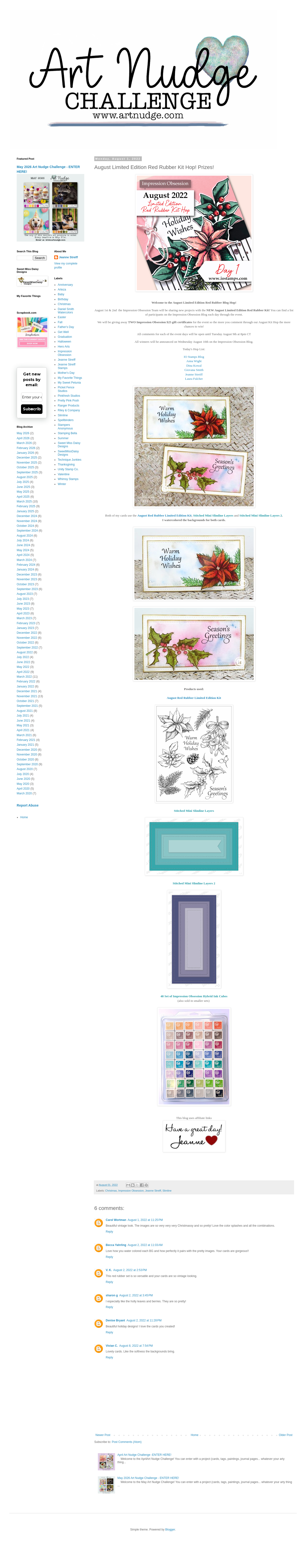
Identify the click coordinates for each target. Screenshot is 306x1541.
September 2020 (27, 764)
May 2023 (23, 608)
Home (194, 1435)
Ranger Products (68, 405)
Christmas (111, 1190)
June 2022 (23, 662)
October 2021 (25, 701)
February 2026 (26, 448)
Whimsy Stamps (68, 479)
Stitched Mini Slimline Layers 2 (260, 515)
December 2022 (27, 632)
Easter (62, 317)
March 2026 (24, 443)
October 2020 (25, 759)
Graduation (65, 336)
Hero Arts (64, 346)
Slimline (167, 1190)
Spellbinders (66, 420)
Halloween (64, 341)
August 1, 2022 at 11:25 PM (145, 1220)
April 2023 (23, 613)
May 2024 (23, 550)
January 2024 (25, 569)
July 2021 (23, 715)
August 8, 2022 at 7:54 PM (136, 1345)
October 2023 (25, 584)
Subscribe (32, 409)
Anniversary (65, 284)
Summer (63, 438)
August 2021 (25, 710)
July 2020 (23, 774)
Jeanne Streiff (153, 1190)
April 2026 (23, 438)
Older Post (285, 1435)
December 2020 (27, 749)
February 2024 (26, 564)
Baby (61, 294)
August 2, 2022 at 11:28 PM (144, 1320)
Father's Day (66, 327)
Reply (109, 1231)
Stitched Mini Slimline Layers (213, 515)
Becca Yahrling (116, 1245)
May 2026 (23, 433)
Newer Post (102, 1435)
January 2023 (25, 628)
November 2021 (27, 696)
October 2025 (25, 467)
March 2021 (24, 735)
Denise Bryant (115, 1320)
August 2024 (25, 535)
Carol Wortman (116, 1220)
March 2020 (24, 793)
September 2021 (27, 705)
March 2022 (24, 676)
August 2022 (25, 652)
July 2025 (23, 482)
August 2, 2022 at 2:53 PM (130, 1270)
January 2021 (25, 744)
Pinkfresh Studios (69, 395)
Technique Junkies (69, 459)
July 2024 (23, 540)
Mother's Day (66, 373)
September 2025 (27, 472)
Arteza (62, 289)
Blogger (170, 1529)
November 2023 (27, 579)
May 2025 (23, 491)
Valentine (63, 474)
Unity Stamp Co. (68, 469)
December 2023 (27, 574)
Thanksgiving (66, 464)
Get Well (63, 332)
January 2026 (25, 452)
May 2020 (23, 784)
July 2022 (23, 657)
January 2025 (25, 511)
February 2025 (26, 506)
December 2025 (27, 457)
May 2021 (23, 725)
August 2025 (25, 477)
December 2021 (27, 691)
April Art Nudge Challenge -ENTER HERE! (144, 1455)
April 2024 (23, 555)
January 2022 (25, 686)
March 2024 (24, 560)
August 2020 (25, 769)
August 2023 (25, 594)
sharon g (112, 1295)
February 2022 (26, 681)
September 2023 (27, 589)
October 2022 (25, 642)
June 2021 (23, 720)
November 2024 (27, 521)
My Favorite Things (70, 378)
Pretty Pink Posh (68, 400)
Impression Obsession (131, 1190)
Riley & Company (69, 410)
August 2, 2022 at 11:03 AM (145, 1245)
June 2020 (23, 779)
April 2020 (23, 788)
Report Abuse (27, 805)
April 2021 (23, 730)
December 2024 (27, 516)
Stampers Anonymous (65, 426)
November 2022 (27, 637)
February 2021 (26, 740)
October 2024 (25, 526)
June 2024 (23, 545)
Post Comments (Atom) (127, 1442)
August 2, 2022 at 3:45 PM (136, 1295)
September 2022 (27, 647)
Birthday (63, 299)
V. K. (109, 1270)
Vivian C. (112, 1345)
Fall (60, 322)
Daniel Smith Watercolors (66, 310)
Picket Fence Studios (66, 389)
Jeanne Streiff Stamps (66, 366)
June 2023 (23, 603)
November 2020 (27, 754)
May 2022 (23, 667)
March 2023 (24, 618)
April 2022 (23, 672)
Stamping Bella (67, 433)
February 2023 (26, 623)
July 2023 (23, 599)
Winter (62, 484)
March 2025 (24, 501)
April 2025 (23, 496)
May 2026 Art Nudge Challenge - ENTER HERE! (148, 1478)
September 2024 (27, 530)
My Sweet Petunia (69, 382)
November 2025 (27, 462)
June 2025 (23, 487)
